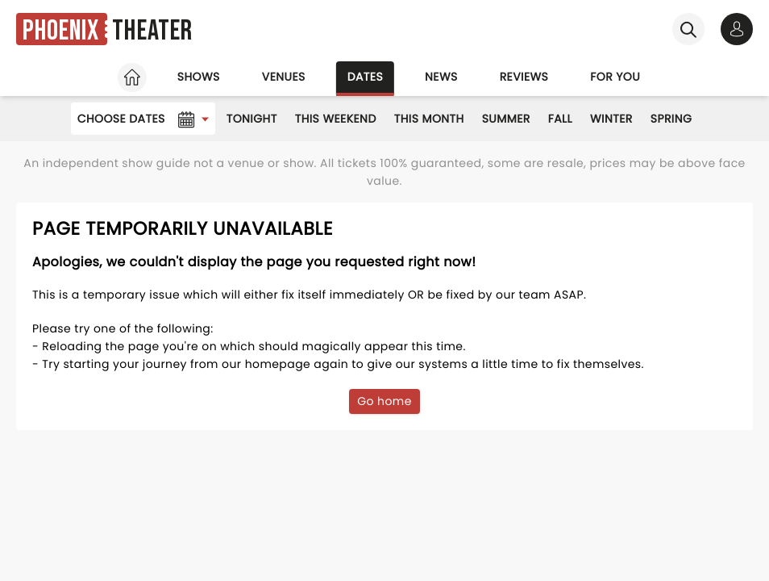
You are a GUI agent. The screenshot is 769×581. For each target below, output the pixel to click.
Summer (506, 119)
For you (615, 77)
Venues (284, 77)
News (441, 77)
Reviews (524, 77)
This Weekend (335, 119)
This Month (429, 119)
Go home (384, 401)
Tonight (252, 119)
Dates (365, 77)
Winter (611, 119)
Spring (671, 119)
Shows (198, 77)
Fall (560, 119)
